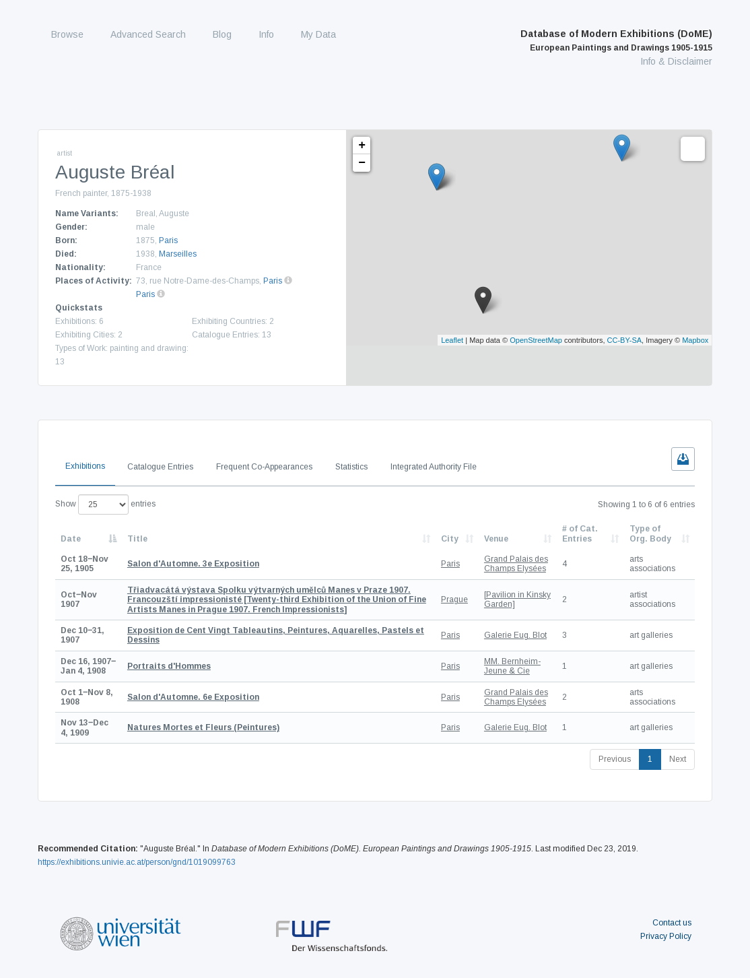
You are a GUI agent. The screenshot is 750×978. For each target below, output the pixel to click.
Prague (454, 599)
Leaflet (452, 340)
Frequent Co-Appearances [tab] (264, 466)
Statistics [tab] (351, 466)
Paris (168, 240)
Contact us (671, 922)
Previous (615, 759)
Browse (67, 34)
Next (677, 759)
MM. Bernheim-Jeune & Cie (512, 666)
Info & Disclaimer (676, 61)
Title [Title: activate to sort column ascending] (137, 539)
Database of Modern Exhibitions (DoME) (616, 40)
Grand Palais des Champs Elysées (516, 563)
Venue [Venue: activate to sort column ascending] (496, 539)
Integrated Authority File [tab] (433, 466)
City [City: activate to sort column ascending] (449, 539)
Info (266, 34)
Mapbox (695, 340)
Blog (222, 34)
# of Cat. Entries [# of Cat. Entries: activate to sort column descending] (580, 533)
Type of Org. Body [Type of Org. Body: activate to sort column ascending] (650, 533)
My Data (318, 34)
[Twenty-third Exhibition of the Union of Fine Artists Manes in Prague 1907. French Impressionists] (276, 599)
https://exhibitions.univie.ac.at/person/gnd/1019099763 (137, 862)
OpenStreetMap (536, 340)
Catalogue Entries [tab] (160, 466)
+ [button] (362, 145)
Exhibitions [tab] (85, 466)
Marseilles (178, 254)
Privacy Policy (665, 936)
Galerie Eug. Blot (515, 635)
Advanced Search (148, 34)
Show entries (105, 504)
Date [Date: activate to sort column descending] (71, 539)
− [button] (362, 163)
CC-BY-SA (624, 340)
